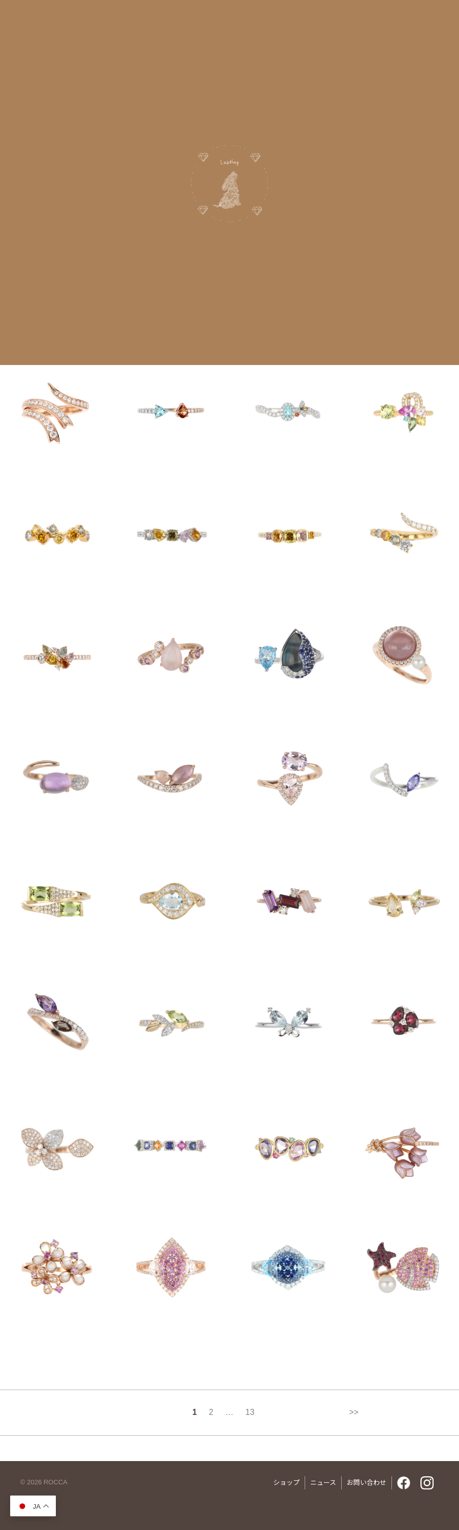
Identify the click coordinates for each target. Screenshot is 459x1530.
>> (353, 1412)
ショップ (286, 1482)
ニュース (323, 1482)
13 (249, 1412)
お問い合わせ (366, 1482)
